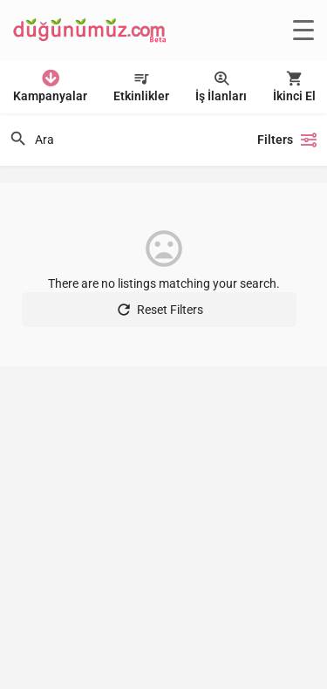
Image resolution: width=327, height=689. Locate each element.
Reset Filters (159, 309)
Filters (287, 139)
